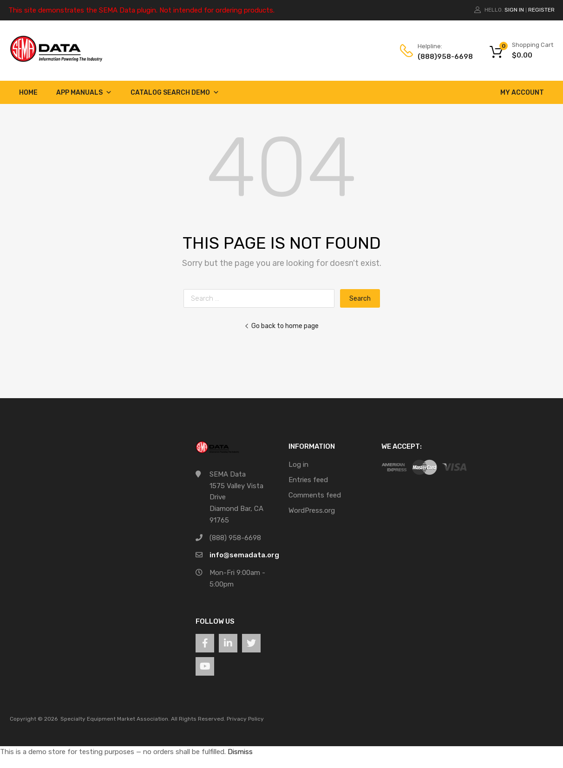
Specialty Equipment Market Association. (115, 719)
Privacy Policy (245, 719)
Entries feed (308, 480)
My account (522, 93)
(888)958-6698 (440, 56)
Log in (298, 464)
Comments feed (314, 495)
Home (28, 93)
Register (541, 9)
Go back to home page (281, 325)
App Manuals (84, 93)
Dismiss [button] (240, 752)
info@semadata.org (244, 555)
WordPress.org (311, 510)
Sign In (514, 9)
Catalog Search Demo (175, 93)
